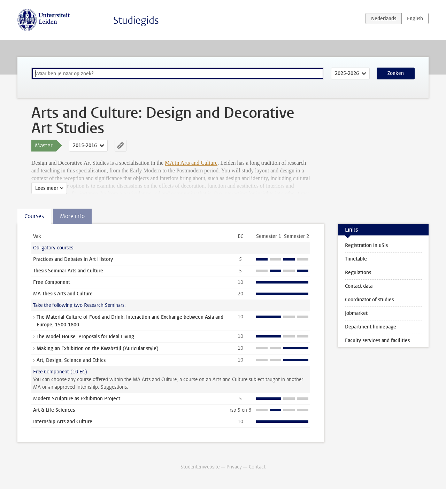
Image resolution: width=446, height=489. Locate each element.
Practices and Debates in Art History (73, 259)
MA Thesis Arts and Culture (63, 293)
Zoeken (395, 73)
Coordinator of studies (369, 299)
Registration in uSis (366, 245)
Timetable (356, 259)
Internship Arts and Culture (62, 421)
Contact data (358, 286)
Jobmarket (356, 313)
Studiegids (136, 20)
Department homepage (370, 327)
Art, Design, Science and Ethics (71, 360)
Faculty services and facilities (377, 340)
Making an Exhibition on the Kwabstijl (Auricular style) (98, 348)
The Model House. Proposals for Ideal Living (85, 336)
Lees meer (46, 188)
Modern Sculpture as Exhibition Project (76, 398)
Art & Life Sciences (54, 410)
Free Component (51, 282)
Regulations (358, 272)
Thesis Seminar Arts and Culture (68, 270)
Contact (257, 467)
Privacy (234, 467)
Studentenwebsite (200, 467)
